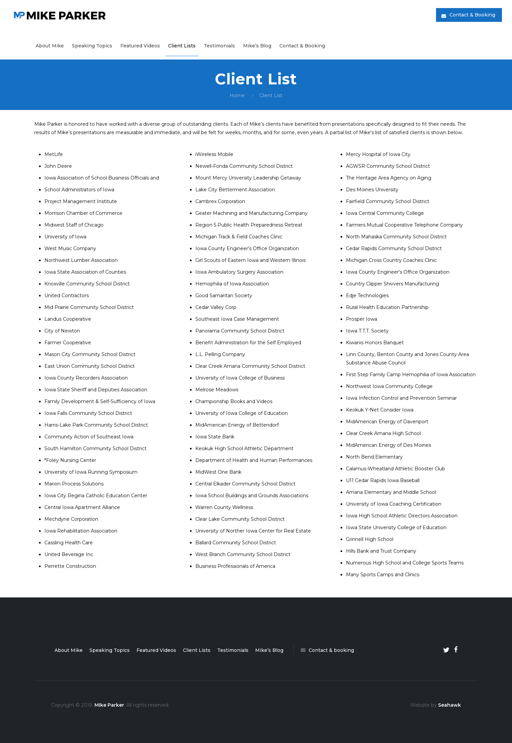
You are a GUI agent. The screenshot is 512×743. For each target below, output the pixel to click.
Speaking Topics (109, 650)
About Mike (68, 650)
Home (237, 95)
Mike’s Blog (269, 650)
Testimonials (232, 650)
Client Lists (196, 650)
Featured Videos (156, 650)
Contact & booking (327, 650)
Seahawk (449, 705)
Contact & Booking (472, 15)
